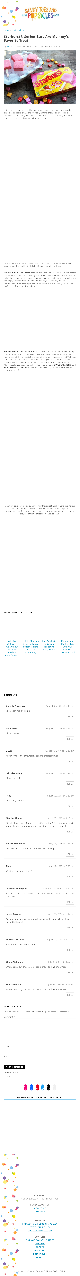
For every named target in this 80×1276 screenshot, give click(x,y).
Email (7, 1056)
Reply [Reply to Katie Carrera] (69, 927)
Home (7, 30)
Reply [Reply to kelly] (69, 806)
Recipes (40, 1243)
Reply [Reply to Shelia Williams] (69, 972)
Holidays (40, 1250)
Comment (9, 1017)
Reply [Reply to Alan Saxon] (69, 739)
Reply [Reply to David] (69, 761)
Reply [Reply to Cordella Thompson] (69, 902)
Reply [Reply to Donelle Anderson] (69, 716)
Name (7, 1046)
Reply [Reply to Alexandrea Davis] (69, 854)
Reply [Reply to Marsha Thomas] (69, 831)
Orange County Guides (40, 1240)
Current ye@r (11, 1072)
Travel (40, 1257)
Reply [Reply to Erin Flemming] (69, 783)
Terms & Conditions (40, 1230)
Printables (40, 1254)
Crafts (40, 1247)
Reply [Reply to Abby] (69, 876)
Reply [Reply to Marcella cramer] (69, 950)
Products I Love (18, 30)
